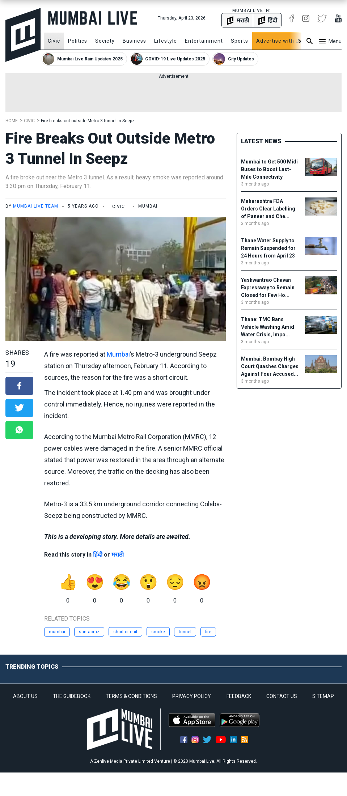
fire (208, 631)
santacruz (89, 631)
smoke (158, 631)
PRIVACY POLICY (191, 696)
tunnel (185, 631)
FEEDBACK (239, 696)
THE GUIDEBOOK (71, 696)
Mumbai (118, 354)
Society (105, 41)
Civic (54, 41)
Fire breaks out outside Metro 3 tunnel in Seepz (88, 120)
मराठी (117, 554)
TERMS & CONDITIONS (131, 696)
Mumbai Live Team (35, 206)
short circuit (125, 631)
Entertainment (204, 41)
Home (11, 120)
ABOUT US (25, 696)
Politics (77, 41)
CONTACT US (281, 696)
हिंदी (97, 554)
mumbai (57, 631)
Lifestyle (165, 41)
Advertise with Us (279, 41)
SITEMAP (323, 696)
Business (134, 41)
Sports (239, 41)
